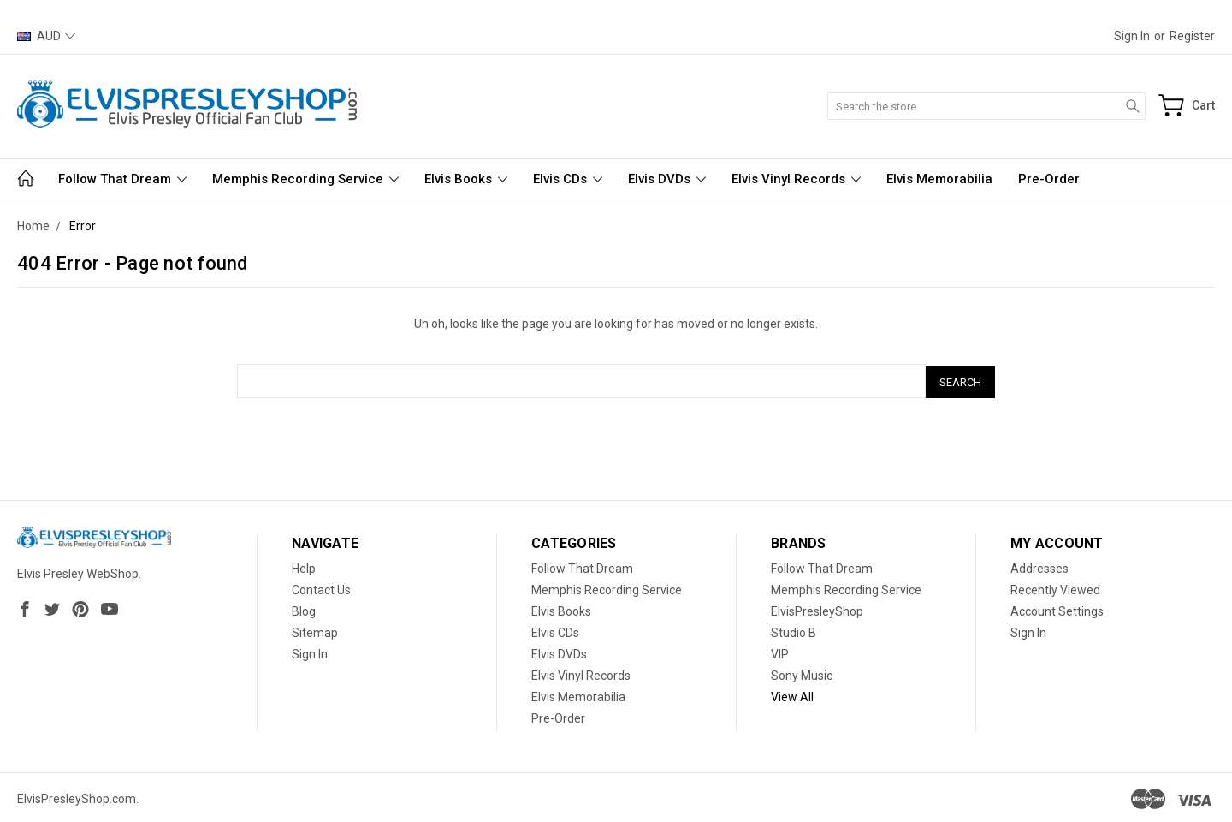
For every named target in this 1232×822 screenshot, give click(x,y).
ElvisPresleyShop (817, 609)
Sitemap (315, 630)
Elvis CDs (567, 179)
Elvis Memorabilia (939, 179)
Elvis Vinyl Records (796, 179)
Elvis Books (465, 179)
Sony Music (801, 673)
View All (792, 694)
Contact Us (321, 587)
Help (304, 566)
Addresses (1039, 566)
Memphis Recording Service (305, 179)
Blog (304, 609)
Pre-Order (1049, 179)
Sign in (1132, 36)
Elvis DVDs (667, 179)
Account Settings (1057, 609)
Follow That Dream (122, 179)
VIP (780, 651)
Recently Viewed (1055, 587)
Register (1192, 36)
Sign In (310, 651)
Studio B (793, 630)
